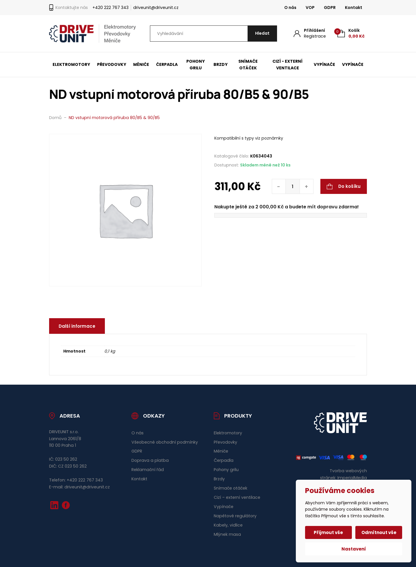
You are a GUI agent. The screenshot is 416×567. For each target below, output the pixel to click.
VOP (310, 7)
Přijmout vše (328, 532)
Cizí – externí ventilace (237, 497)
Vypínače (324, 64)
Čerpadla (167, 64)
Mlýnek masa (227, 534)
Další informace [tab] (77, 326)
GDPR (330, 7)
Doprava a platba (150, 460)
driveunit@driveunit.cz (156, 7)
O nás (290, 7)
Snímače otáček (248, 64)
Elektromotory (71, 64)
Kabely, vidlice (228, 525)
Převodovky (111, 64)
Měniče (141, 64)
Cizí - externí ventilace (287, 64)
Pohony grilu (195, 64)
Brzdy (220, 64)
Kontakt (353, 7)
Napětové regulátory (235, 516)
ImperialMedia (352, 478)
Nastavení (353, 549)
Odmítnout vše (378, 532)
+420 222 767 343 (110, 7)
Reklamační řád (147, 469)
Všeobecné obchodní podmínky (164, 442)
